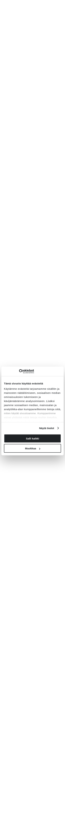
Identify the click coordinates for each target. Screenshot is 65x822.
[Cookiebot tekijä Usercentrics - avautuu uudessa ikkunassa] (19, 371)
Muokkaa (32, 448)
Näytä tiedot (46, 428)
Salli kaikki (32, 438)
